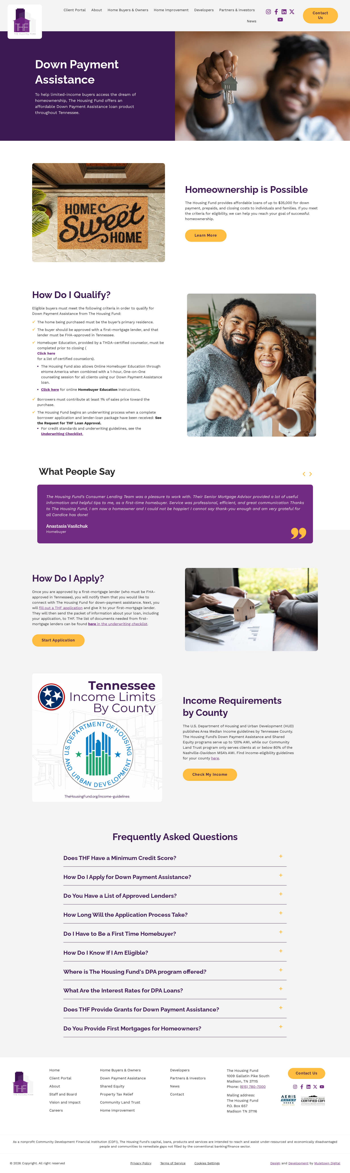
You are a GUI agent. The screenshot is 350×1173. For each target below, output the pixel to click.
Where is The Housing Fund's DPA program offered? (134, 971)
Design (275, 1163)
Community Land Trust (120, 1102)
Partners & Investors (237, 10)
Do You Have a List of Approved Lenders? (120, 895)
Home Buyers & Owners (128, 10)
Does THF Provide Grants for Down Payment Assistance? (141, 1009)
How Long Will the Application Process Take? (125, 914)
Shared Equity (112, 1086)
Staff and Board (63, 1094)
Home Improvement (171, 10)
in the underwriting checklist (117, 624)
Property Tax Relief (116, 1094)
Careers (56, 1110)
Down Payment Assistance (123, 1078)
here (215, 758)
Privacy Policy (140, 1163)
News (251, 21)
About (96, 10)
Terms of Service (172, 1163)
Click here (46, 353)
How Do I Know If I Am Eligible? (105, 952)
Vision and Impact (65, 1102)
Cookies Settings (207, 1163)
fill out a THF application (61, 608)
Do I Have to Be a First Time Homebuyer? (119, 933)
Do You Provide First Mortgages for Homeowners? (132, 1028)
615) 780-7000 (253, 1087)
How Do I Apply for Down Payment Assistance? (127, 877)
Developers (204, 10)
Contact (177, 1094)
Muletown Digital (327, 1163)
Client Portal (75, 10)
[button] (304, 474)
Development (298, 1163)
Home (54, 1070)
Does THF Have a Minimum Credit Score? (119, 858)
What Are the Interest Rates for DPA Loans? (123, 990)
